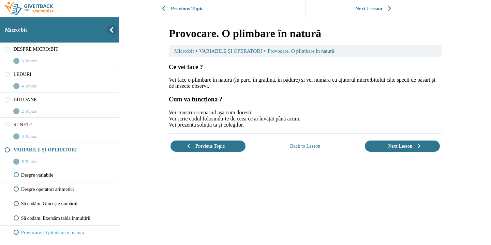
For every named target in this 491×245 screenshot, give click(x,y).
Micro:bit (16, 30)
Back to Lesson (305, 146)
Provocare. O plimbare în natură (301, 51)
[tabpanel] (305, 95)
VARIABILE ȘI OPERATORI (230, 51)
